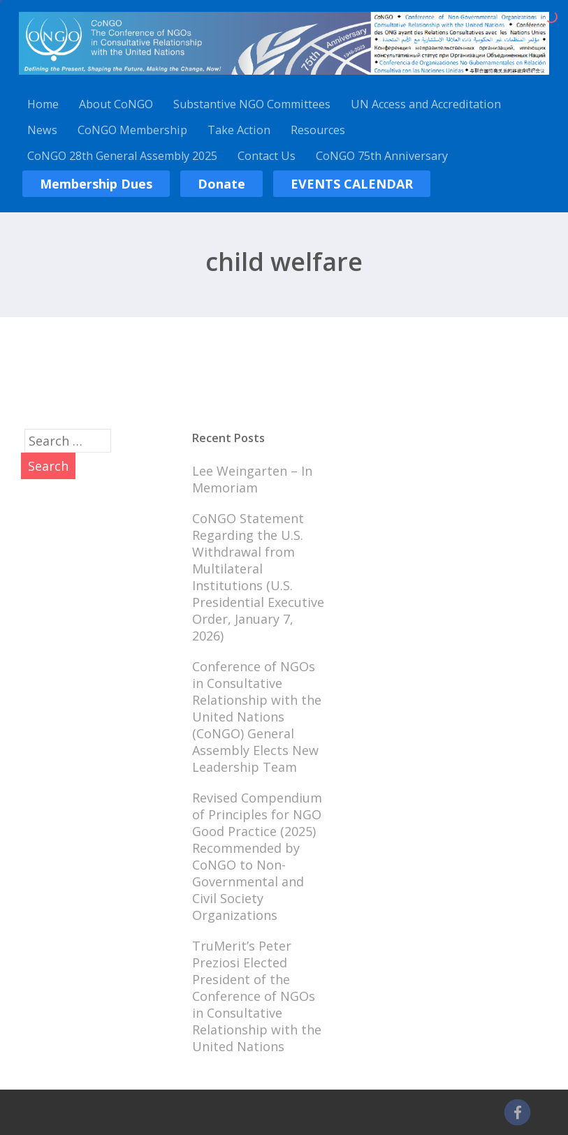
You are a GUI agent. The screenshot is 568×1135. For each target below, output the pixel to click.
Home (43, 104)
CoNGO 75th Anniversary (382, 155)
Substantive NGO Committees (251, 104)
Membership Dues (96, 183)
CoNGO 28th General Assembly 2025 (122, 155)
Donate (221, 183)
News (42, 130)
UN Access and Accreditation (426, 104)
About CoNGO (116, 104)
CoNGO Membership (132, 130)
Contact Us (267, 155)
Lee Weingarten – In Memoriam (252, 479)
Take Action (238, 130)
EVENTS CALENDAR (352, 183)
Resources (318, 130)
